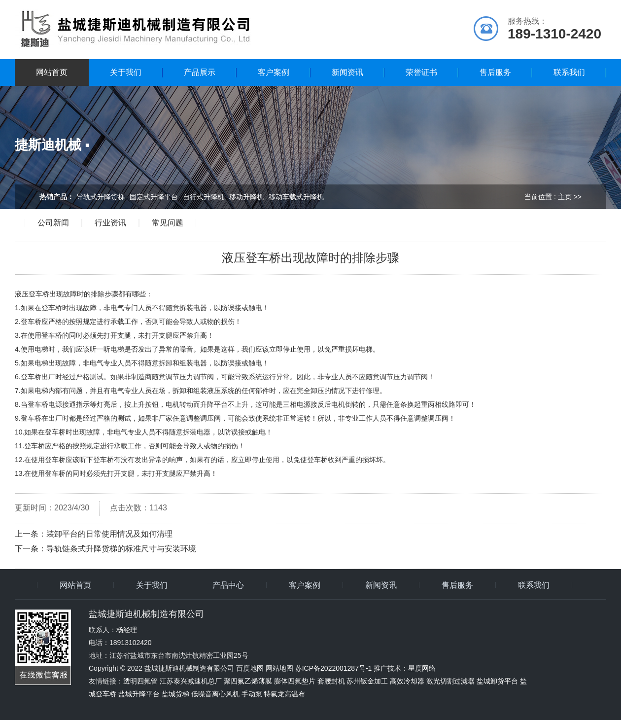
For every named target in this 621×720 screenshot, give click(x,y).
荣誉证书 (421, 72)
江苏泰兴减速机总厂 (191, 681)
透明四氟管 (140, 681)
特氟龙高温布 (284, 694)
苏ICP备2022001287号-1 (333, 668)
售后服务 (495, 72)
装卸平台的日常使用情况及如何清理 (109, 534)
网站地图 (279, 668)
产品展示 (199, 72)
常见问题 (167, 223)
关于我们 (125, 72)
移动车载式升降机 (296, 197)
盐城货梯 (175, 694)
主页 (565, 197)
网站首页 (52, 72)
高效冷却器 (407, 681)
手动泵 (252, 694)
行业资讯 (110, 223)
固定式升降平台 (154, 197)
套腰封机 (331, 681)
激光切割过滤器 (450, 681)
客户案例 (273, 72)
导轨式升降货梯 (100, 197)
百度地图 (250, 668)
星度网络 (422, 668)
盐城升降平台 (139, 694)
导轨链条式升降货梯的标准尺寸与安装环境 (121, 548)
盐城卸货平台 (497, 681)
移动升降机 (246, 197)
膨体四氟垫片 (294, 681)
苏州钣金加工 (367, 681)
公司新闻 (53, 223)
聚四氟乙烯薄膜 (248, 681)
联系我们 (569, 72)
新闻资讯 (347, 72)
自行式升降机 (203, 197)
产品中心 (228, 585)
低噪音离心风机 (215, 694)
